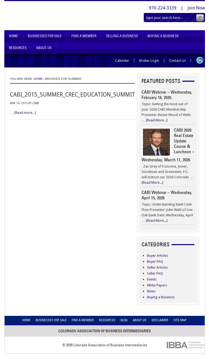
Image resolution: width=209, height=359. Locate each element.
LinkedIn (200, 60)
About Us (44, 48)
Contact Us (177, 60)
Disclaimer (160, 320)
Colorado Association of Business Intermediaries (56, 15)
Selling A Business (122, 36)
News (151, 291)
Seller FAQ (155, 273)
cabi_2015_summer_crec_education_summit (72, 94)
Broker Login (149, 60)
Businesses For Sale (45, 36)
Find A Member (83, 36)
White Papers (157, 285)
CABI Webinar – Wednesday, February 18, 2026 (167, 94)
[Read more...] (25, 113)
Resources (17, 48)
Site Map (180, 320)
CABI (35, 103)
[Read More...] (156, 120)
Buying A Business (163, 36)
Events (152, 279)
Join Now (196, 8)
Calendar (122, 60)
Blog (124, 320)
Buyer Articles (157, 256)
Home (13, 36)
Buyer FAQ (155, 261)
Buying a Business (160, 297)
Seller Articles (157, 267)
